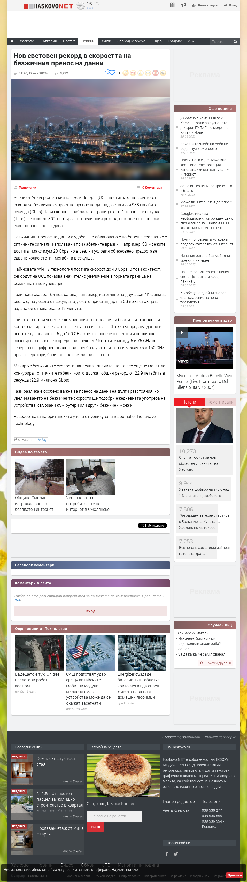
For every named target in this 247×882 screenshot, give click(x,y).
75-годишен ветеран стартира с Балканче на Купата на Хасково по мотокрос (204, 521)
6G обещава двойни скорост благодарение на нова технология (204, 297)
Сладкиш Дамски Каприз (111, 803)
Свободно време (131, 41)
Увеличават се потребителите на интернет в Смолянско (88, 503)
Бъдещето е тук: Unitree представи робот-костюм (37, 679)
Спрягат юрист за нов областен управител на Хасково (198, 463)
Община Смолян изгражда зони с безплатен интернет (34, 503)
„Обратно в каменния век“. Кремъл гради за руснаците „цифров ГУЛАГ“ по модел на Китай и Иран (204, 125)
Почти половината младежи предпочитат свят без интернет (206, 241)
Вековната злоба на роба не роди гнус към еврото (204, 146)
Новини (87, 41)
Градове (175, 41)
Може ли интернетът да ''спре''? (206, 202)
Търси (95, 827)
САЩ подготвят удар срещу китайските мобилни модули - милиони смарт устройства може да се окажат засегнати (88, 688)
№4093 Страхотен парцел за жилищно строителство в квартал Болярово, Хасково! (60, 801)
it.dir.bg (39, 439)
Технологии (27, 187)
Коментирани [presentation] (220, 402)
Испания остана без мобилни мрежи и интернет (205, 258)
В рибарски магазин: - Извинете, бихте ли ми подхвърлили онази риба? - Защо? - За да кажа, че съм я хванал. (201, 643)
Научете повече (125, 869)
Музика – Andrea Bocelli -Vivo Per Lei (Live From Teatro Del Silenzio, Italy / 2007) (204, 381)
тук (17, 600)
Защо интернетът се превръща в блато (206, 188)
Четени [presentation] (189, 402)
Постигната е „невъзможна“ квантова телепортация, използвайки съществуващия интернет (205, 167)
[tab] (189, 404)
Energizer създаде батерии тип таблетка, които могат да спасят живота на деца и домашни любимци (139, 685)
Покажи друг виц (215, 663)
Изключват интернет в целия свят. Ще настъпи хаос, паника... (204, 276)
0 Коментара (152, 187)
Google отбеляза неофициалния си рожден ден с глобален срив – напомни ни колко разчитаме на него (206, 220)
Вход (91, 611)
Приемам (235, 875)
